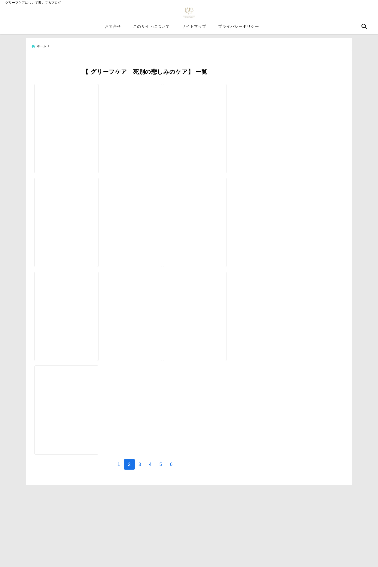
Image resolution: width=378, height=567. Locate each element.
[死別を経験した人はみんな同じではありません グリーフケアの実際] (71, 323)
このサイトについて (151, 29)
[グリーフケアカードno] (145, 115)
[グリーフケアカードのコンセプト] (71, 219)
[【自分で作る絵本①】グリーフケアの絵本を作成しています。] (218, 115)
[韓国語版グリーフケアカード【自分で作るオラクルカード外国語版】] (71, 426)
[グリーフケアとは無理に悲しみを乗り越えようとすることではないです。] (218, 323)
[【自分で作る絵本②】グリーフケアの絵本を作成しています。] (71, 115)
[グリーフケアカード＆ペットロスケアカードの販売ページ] (145, 323)
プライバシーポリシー (238, 29)
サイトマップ (194, 29)
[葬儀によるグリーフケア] (218, 219)
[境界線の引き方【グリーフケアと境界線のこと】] (145, 219)
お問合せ (113, 29)
